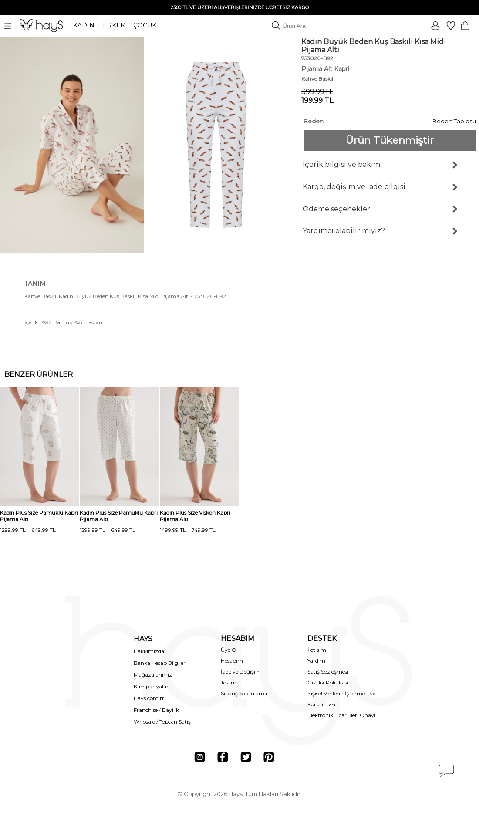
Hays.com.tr (149, 698)
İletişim (316, 650)
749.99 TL (188, 530)
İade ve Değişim (241, 671)
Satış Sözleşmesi (327, 671)
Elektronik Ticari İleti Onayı (341, 715)
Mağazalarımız (153, 674)
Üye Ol (229, 650)
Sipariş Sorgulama (244, 693)
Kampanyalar (151, 686)
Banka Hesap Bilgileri (160, 663)
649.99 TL (28, 530)
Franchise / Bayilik (156, 710)
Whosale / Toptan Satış (162, 721)
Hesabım (232, 660)
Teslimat (231, 682)
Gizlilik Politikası (327, 682)
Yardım (316, 660)
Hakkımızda (149, 651)
